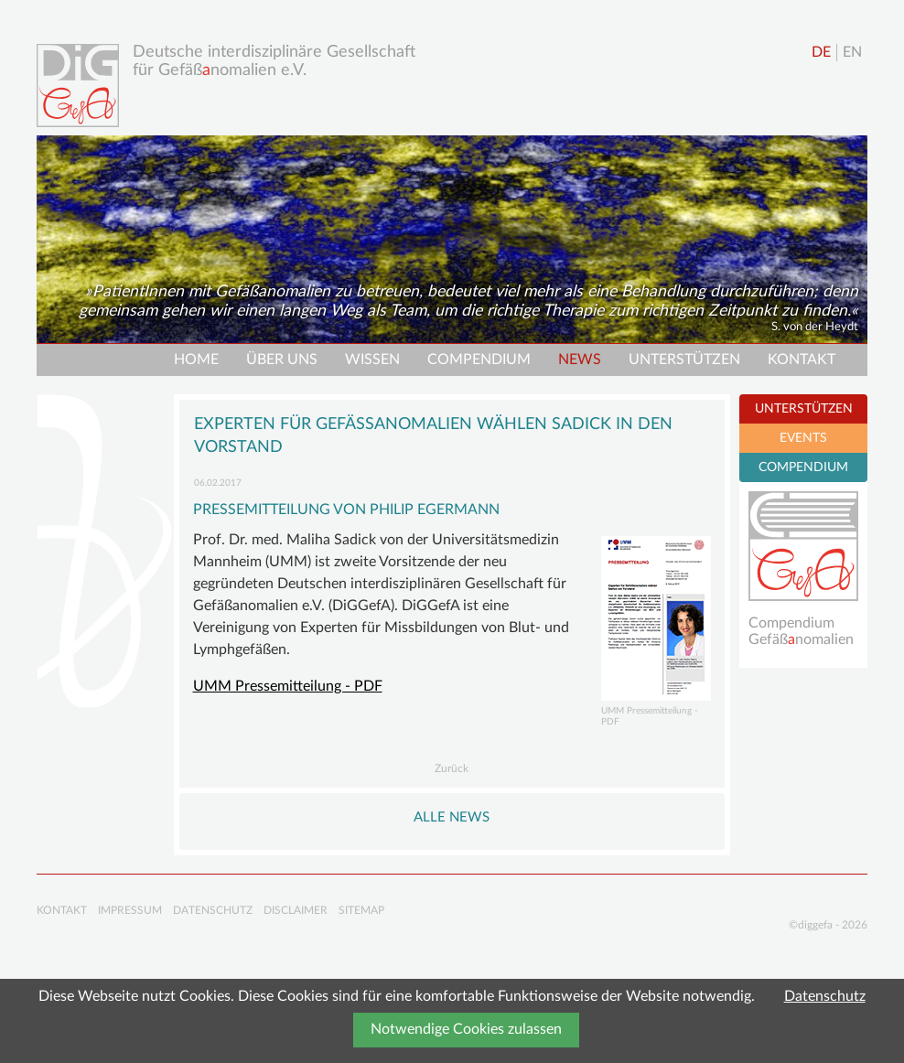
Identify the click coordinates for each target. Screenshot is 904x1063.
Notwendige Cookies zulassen (466, 1029)
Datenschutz (825, 996)
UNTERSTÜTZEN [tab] (804, 409)
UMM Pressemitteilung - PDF (287, 686)
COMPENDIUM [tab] (803, 467)
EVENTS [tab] (803, 438)
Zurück (451, 768)
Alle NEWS (452, 817)
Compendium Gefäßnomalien (801, 631)
